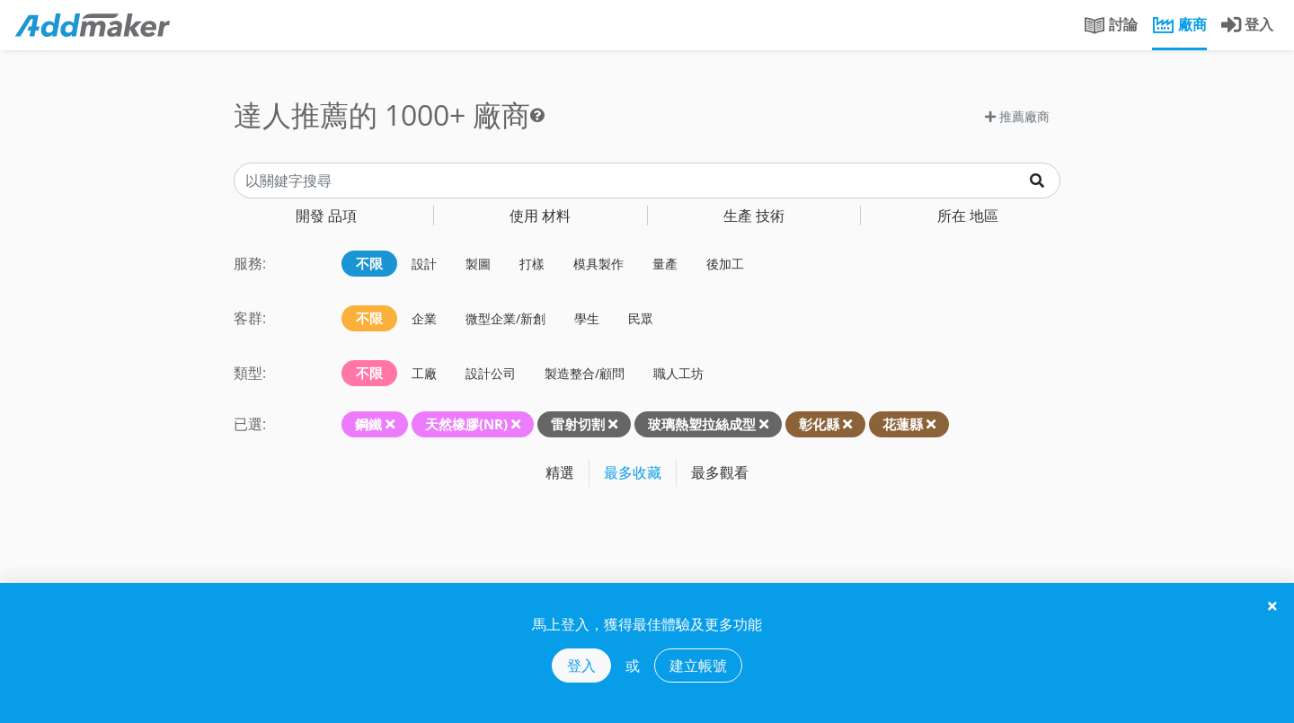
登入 (581, 665)
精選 (559, 472)
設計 (424, 263)
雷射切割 (578, 424)
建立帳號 (698, 665)
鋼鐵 (368, 424)
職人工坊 (678, 373)
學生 (586, 318)
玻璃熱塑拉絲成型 (702, 424)
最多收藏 (632, 472)
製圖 (478, 263)
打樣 (532, 263)
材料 (540, 215)
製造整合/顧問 (585, 373)
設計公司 (490, 373)
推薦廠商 (1017, 116)
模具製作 (598, 263)
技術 (753, 215)
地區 (967, 215)
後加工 (725, 263)
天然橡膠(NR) (466, 424)
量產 (665, 263)
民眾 (640, 318)
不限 (369, 263)
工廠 (424, 373)
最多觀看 (720, 472)
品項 (326, 215)
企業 (424, 318)
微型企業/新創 (505, 318)
